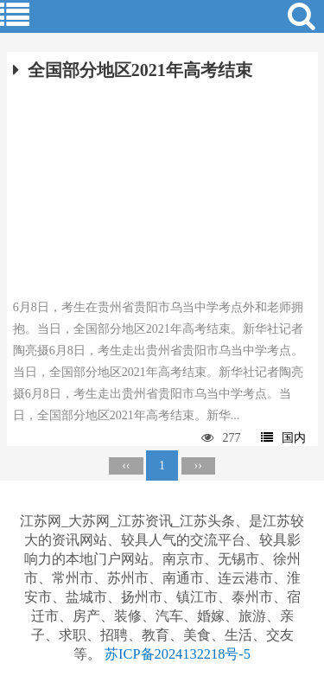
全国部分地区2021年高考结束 (132, 70)
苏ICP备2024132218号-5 (178, 654)
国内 (283, 437)
